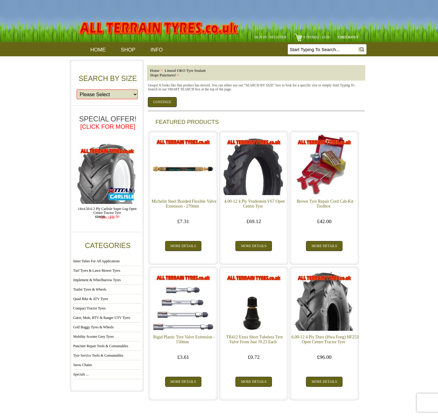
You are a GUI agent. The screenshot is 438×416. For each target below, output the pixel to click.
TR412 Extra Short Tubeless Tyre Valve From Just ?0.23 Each (254, 339)
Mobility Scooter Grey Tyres (93, 337)
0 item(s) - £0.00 (312, 37)
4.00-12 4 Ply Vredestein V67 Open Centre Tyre (254, 203)
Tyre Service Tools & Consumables (98, 356)
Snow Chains (82, 365)
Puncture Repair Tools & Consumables (100, 346)
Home (98, 50)
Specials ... (81, 374)
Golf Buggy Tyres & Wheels (93, 327)
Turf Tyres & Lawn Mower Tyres (96, 271)
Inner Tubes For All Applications (96, 261)
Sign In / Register (270, 37)
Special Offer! (108, 122)
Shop (128, 50)
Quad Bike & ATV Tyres (90, 299)
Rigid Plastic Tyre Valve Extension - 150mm (184, 339)
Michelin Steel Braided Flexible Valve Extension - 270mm (183, 203)
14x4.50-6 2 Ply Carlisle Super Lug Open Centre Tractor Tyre (107, 209)
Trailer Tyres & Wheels (89, 290)
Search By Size (108, 78)
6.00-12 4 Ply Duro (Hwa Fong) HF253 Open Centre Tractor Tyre (325, 339)
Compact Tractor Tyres (89, 308)
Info (157, 50)
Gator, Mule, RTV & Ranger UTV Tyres (101, 318)
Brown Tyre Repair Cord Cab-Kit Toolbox (325, 203)
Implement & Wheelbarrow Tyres (97, 280)
